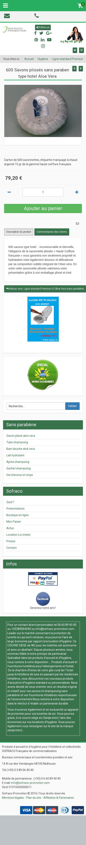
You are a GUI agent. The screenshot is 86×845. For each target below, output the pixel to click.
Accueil (29, 59)
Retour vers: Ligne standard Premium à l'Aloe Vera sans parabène (45, 288)
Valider (72, 406)
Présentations (15, 508)
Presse (10, 541)
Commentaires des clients (52, 231)
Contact (11, 547)
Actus (10, 528)
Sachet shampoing (18, 468)
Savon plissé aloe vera (20, 435)
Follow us (43, 27)
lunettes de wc (46, 713)
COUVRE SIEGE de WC (21, 645)
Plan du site (33, 797)
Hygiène (43, 59)
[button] (75, 50)
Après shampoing (17, 461)
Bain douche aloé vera (20, 448)
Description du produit (18, 231)
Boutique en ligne (17, 515)
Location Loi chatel (18, 534)
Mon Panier (13, 521)
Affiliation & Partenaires (58, 797)
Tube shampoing (17, 442)
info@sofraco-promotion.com (54, 628)
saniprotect (14, 730)
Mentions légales (13, 797)
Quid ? (10, 502)
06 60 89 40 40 (67, 624)
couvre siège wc (32, 717)
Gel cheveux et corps (19, 475)
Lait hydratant (15, 455)
